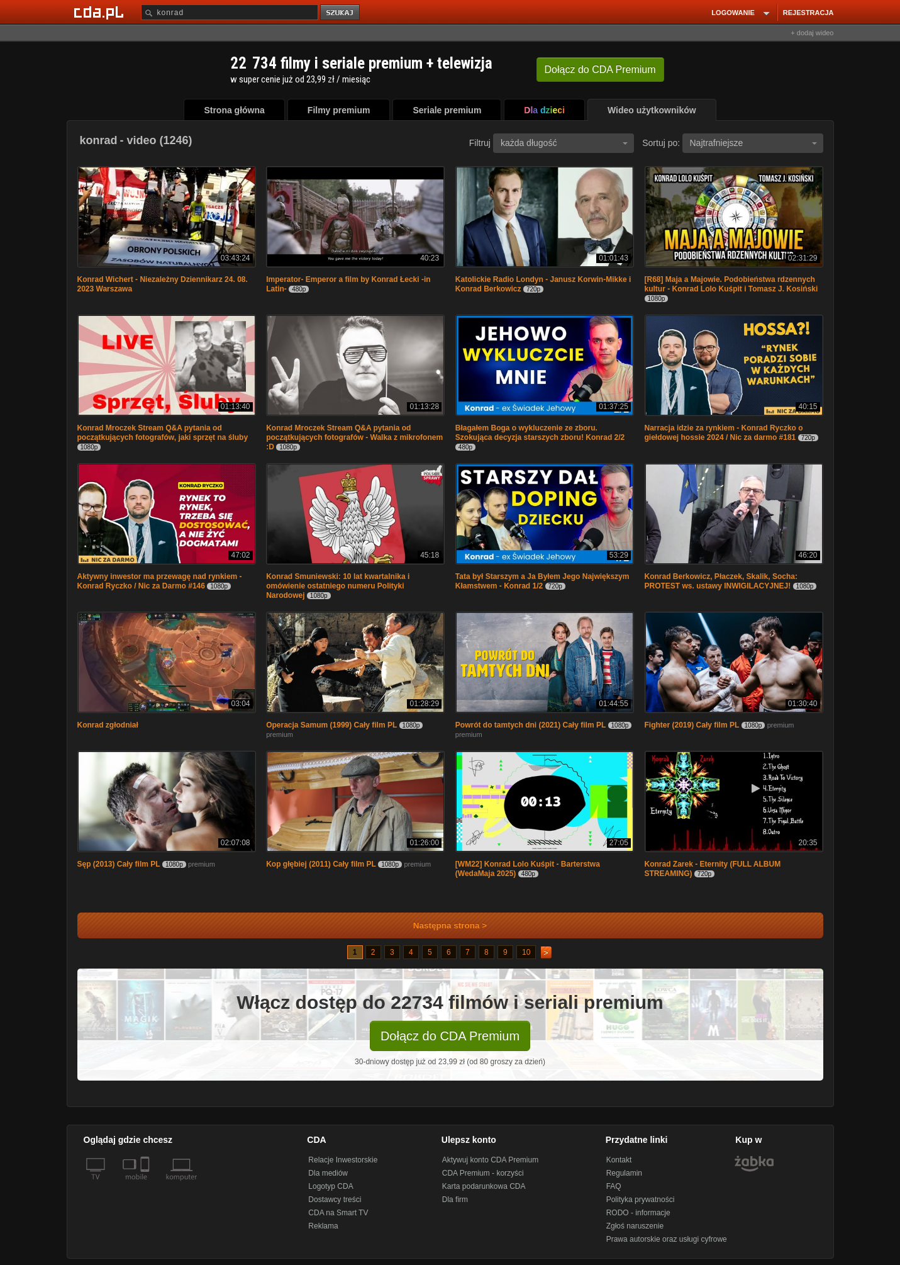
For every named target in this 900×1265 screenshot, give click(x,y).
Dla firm (455, 1199)
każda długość (564, 143)
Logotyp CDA (330, 1186)
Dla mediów (328, 1173)
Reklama (323, 1226)
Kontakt (619, 1159)
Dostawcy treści (334, 1199)
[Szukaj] (229, 12)
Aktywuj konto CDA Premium (490, 1159)
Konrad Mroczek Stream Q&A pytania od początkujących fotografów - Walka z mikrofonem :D (354, 437)
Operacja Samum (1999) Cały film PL (331, 725)
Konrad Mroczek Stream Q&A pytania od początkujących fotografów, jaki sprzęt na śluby (162, 433)
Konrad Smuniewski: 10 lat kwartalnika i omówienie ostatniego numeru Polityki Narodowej (337, 586)
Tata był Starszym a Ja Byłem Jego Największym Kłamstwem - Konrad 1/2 (542, 581)
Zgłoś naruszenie (635, 1226)
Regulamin (624, 1173)
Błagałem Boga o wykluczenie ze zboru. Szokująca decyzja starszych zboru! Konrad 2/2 (540, 433)
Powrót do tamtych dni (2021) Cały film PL (530, 725)
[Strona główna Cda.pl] (101, 12)
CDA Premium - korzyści (483, 1173)
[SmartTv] (146, 1184)
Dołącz (600, 69)
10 (526, 952)
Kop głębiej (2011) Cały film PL (321, 864)
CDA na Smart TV (338, 1212)
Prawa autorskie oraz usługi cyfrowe (666, 1239)
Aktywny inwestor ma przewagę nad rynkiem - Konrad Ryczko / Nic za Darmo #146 (159, 581)
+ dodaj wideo (812, 33)
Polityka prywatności (640, 1199)
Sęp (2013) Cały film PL (118, 864)
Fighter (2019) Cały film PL (692, 725)
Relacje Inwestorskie (342, 1159)
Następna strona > (442, 925)
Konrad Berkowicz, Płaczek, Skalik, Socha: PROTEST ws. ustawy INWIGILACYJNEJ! (721, 581)
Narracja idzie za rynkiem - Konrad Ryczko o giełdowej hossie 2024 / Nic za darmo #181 (724, 433)
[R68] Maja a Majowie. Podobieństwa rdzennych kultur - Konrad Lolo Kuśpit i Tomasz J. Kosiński (731, 284)
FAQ (613, 1186)
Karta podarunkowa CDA (484, 1186)
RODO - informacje (638, 1212)
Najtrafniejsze (753, 143)
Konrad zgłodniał (107, 725)
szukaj (341, 12)
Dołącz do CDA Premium (450, 1036)
